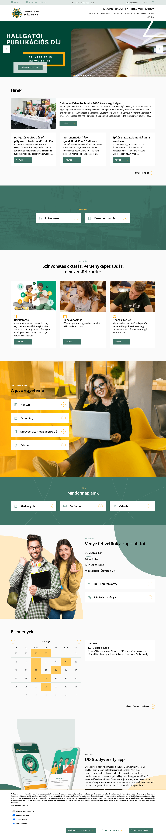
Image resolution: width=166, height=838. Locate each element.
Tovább (65, 124)
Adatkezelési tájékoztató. (129, 800)
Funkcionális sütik (22, 815)
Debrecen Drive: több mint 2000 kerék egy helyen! (91, 103)
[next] (79, 642)
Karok (77, 3)
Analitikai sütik (21, 820)
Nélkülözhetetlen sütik (24, 811)
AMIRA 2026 (150, 17)
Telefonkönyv (33, 2)
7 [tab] (88, 75)
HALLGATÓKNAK (117, 13)
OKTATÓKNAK (128, 13)
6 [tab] (85, 75)
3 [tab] (78, 75)
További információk (29, 67)
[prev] (13, 642)
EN (146, 3)
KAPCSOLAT (149, 9)
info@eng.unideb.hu (94, 565)
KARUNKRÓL (108, 9)
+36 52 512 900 (18, 2)
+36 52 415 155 (91, 559)
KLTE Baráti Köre (98, 647)
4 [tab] (81, 75)
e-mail (45, 2)
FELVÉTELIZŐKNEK (93, 13)
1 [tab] (74, 75)
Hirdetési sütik (21, 824)
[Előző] (6, 49)
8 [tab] (90, 75)
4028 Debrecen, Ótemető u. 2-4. (100, 570)
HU (144, 3)
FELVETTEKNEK (105, 13)
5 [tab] (83, 75)
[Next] (159, 49)
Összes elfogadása (139, 830)
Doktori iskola (85, 3)
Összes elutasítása (110, 830)
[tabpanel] (83, 49)
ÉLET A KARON (137, 9)
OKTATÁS (119, 9)
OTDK (92, 3)
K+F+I (127, 9)
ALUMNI (136, 13)
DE (73, 3)
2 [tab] (76, 75)
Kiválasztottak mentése (79, 830)
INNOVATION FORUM (147, 13)
